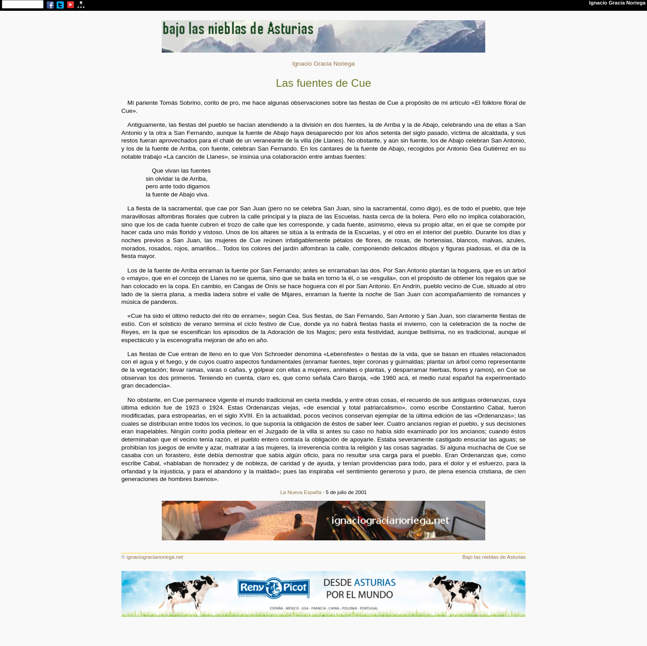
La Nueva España (301, 492)
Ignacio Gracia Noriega (323, 63)
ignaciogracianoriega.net (155, 557)
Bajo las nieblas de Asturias (494, 557)
